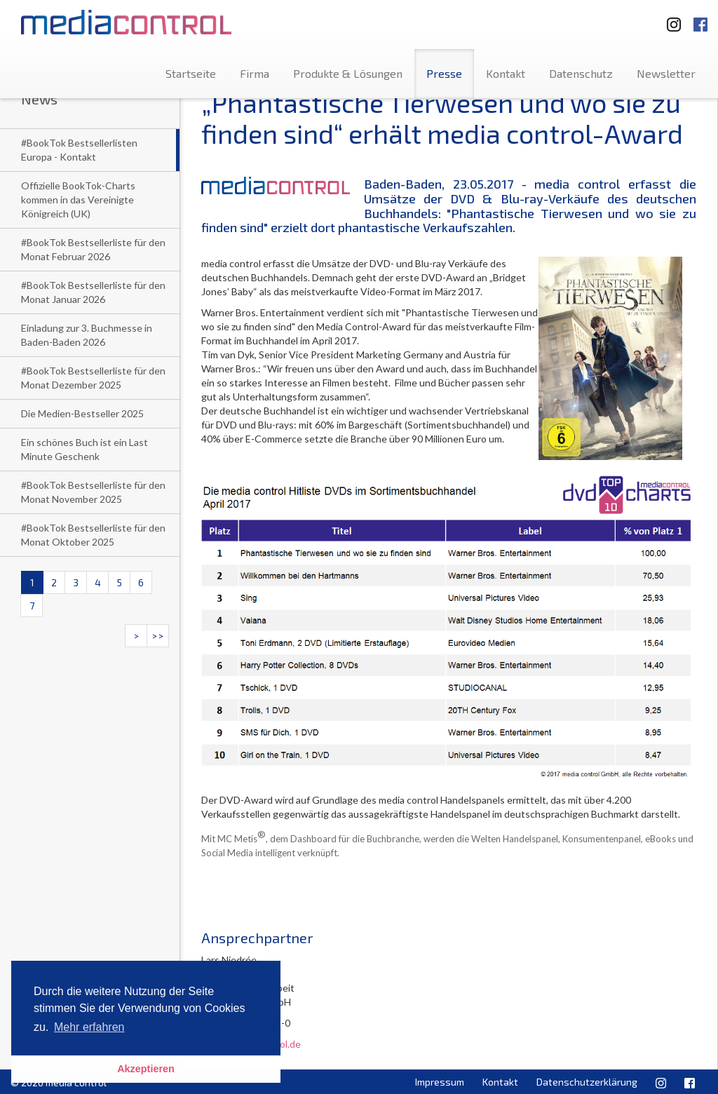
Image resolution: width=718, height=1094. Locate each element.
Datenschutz (581, 73)
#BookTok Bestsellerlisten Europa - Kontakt (79, 150)
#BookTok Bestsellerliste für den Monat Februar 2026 (93, 249)
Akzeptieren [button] (146, 1068)
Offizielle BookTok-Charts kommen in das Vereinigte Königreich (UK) (78, 200)
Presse (444, 73)
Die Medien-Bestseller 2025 (82, 413)
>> (157, 636)
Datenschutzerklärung (586, 1082)
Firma (254, 73)
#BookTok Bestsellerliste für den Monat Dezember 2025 (93, 378)
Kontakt (505, 73)
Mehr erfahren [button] (89, 1027)
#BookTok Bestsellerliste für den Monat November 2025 (93, 492)
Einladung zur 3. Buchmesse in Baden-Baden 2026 (86, 335)
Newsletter (666, 73)
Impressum (439, 1082)
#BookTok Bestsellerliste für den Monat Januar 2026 (93, 292)
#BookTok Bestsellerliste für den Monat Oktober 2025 (93, 535)
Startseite (190, 73)
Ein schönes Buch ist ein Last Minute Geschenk (84, 449)
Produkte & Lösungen (347, 73)
